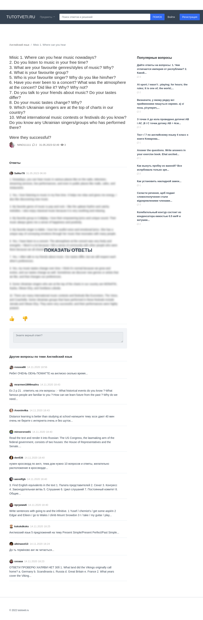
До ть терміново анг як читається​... (31, 549)
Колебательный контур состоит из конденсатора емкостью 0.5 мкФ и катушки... (159, 216)
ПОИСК (157, 16)
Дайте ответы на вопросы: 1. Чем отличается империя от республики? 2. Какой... (162, 69)
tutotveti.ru (20, 17)
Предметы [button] (46, 16)
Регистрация (189, 16)
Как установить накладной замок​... (159, 181)
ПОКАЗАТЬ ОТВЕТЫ (68, 250)
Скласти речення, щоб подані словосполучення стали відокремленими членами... (156, 196)
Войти (171, 16)
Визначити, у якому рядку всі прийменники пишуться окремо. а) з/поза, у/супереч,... (160, 104)
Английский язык (19, 44)
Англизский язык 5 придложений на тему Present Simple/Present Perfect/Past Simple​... (64, 532)
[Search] (104, 17)
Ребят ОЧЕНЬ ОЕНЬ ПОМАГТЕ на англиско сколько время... (48, 373)
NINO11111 (24, 144)
